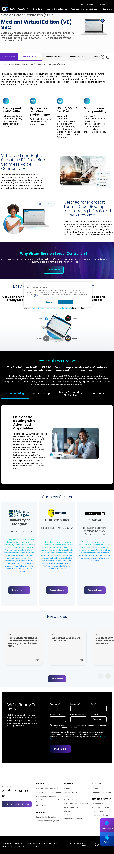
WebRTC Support (43, 393)
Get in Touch (107, 828)
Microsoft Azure (38, 308)
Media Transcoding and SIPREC (71, 393)
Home (3, 64)
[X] (3, 791)
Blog (82, 4)
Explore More (19, 590)
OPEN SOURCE (19, 843)
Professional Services (100, 804)
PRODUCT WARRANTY (34, 843)
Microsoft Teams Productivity (47, 789)
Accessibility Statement (73, 819)
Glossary (67, 811)
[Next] (108, 57)
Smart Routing (15, 393)
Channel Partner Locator (101, 792)
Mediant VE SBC (30, 56)
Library (90, 4)
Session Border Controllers (46, 817)
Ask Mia (107, 842)
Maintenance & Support (101, 815)
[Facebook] (9, 791)
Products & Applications (56, 9)
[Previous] (102, 57)
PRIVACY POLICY (7, 846)
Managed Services (99, 811)
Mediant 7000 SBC (78, 57)
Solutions (37, 9)
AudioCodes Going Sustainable (76, 804)
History (66, 796)
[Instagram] (26, 791)
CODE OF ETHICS (33, 846)
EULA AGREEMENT (49, 843)
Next (108, 676)
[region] (58, 294)
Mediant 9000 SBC (54, 57)
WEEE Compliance (71, 807)
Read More (54, 269)
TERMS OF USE (19, 846)
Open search (111, 4)
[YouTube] (20, 791)
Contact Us (101, 4)
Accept (65, 302)
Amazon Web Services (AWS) (59, 308)
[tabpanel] (57, 443)
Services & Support (90, 9)
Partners (75, 9)
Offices (67, 789)
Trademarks (68, 815)
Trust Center (6, 843)
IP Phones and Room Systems (47, 821)
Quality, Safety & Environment (75, 800)
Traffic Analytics (99, 393)
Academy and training (100, 807)
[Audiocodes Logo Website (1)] (16, 9)
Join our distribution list (17, 804)
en (75, 4)
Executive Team (70, 792)
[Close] (88, 284)
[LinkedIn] (15, 791)
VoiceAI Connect (42, 806)
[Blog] (3, 797)
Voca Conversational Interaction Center (48, 801)
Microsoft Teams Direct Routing (48, 792)
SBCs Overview (8, 57)
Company (107, 9)
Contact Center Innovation (46, 796)
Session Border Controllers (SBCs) (21, 64)
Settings (49, 302)
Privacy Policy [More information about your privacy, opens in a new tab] (34, 296)
